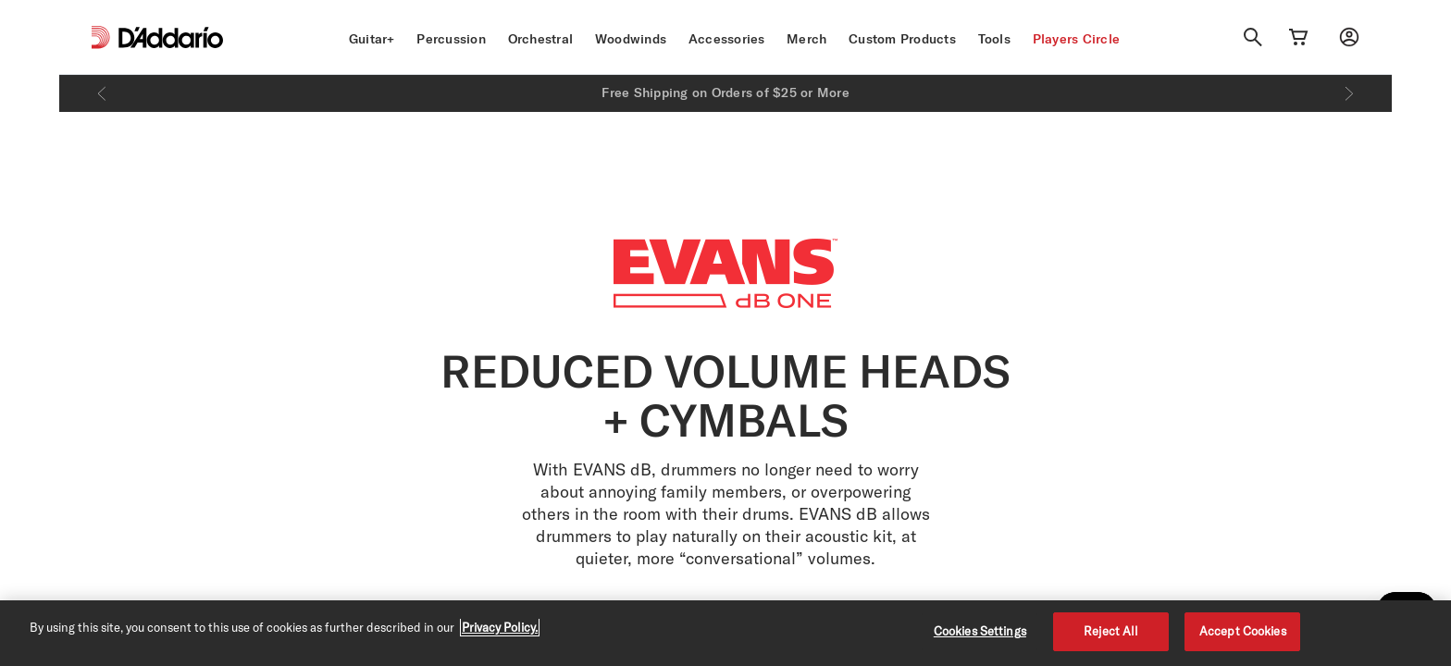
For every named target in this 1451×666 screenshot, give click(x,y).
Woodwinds (630, 39)
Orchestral (541, 39)
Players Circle (1077, 39)
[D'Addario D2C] (170, 37)
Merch (806, 39)
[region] (725, 633)
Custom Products (902, 39)
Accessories (726, 39)
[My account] (1349, 37)
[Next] (1349, 93)
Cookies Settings (980, 630)
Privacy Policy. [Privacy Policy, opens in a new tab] (500, 627)
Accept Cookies (1242, 630)
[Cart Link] (1298, 37)
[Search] (1253, 37)
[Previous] (101, 93)
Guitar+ (372, 39)
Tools (994, 39)
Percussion (451, 39)
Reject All (1111, 630)
